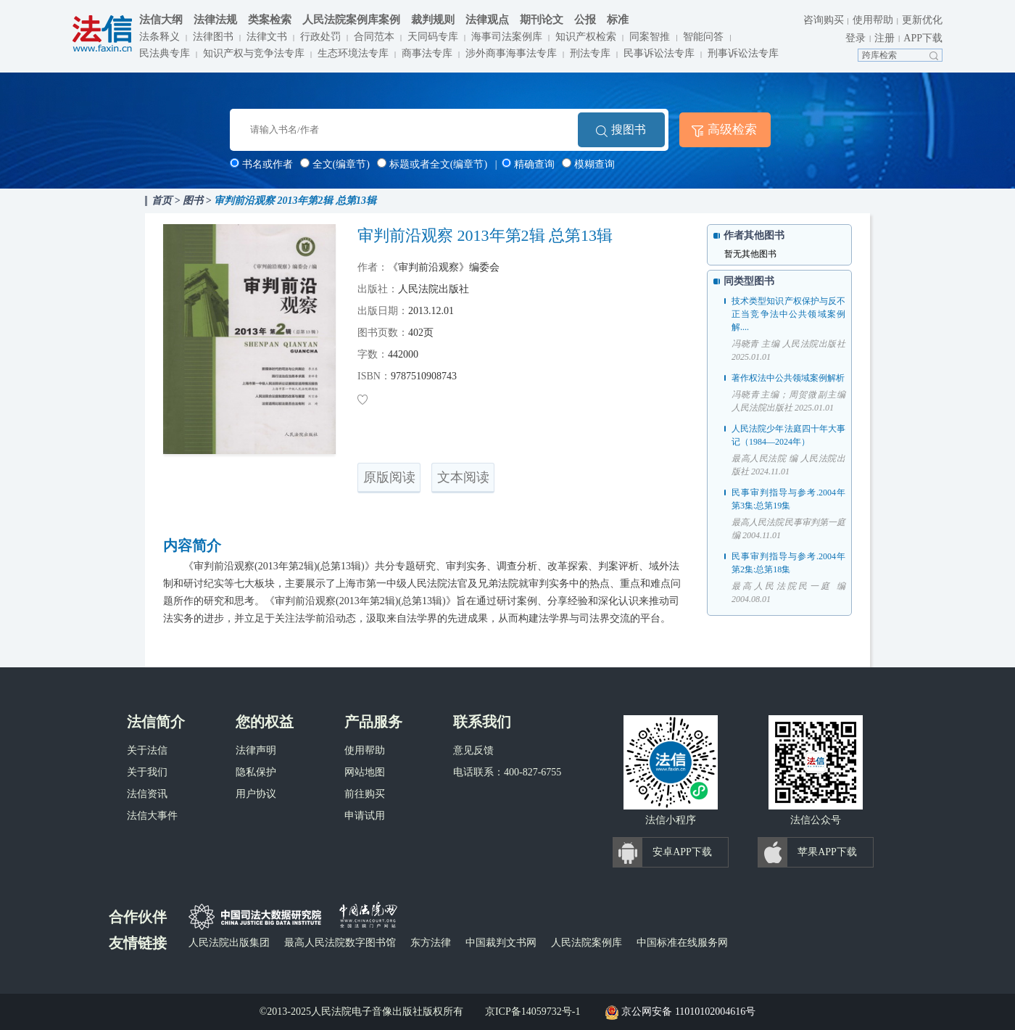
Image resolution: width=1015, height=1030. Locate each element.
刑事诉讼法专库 (743, 53)
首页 (162, 200)
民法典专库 (164, 53)
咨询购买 (823, 20)
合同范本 (374, 36)
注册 (884, 38)
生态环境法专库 (353, 53)
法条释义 (159, 36)
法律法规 (215, 19)
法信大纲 (161, 19)
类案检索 (269, 19)
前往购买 (364, 793)
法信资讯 (147, 793)
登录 (855, 38)
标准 (618, 19)
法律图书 (213, 36)
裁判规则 (433, 19)
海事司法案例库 (506, 36)
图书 (193, 200)
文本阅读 (463, 477)
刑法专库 (590, 53)
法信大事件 (152, 815)
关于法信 (147, 750)
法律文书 (266, 36)
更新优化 (922, 20)
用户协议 (256, 793)
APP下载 (922, 38)
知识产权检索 (585, 36)
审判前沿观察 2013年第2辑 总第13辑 (295, 200)
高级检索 (732, 129)
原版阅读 (389, 477)
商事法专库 (427, 53)
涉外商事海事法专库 (511, 53)
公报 (585, 19)
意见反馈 (473, 750)
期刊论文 (541, 19)
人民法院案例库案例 (351, 19)
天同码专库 (432, 36)
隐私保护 (256, 772)
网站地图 (364, 772)
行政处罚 (320, 36)
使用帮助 (873, 20)
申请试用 (364, 815)
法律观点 (487, 19)
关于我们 (147, 772)
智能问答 (703, 36)
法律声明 (256, 750)
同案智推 (649, 36)
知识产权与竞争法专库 (253, 53)
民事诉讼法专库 (659, 53)
